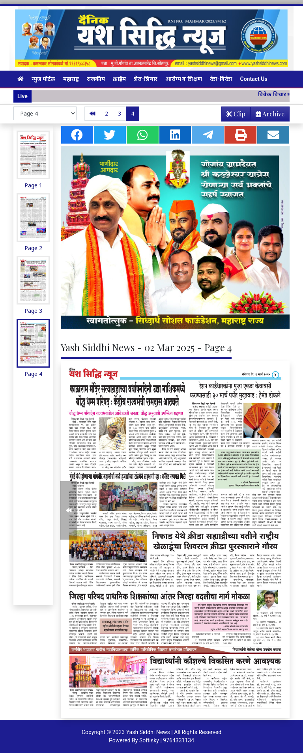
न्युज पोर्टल (43, 79)
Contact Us (253, 79)
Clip (235, 114)
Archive (267, 115)
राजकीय (96, 79)
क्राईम (119, 79)
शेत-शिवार (145, 79)
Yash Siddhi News (148, 732)
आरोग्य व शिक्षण (183, 79)
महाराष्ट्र (71, 79)
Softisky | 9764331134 (166, 740)
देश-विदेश (221, 79)
